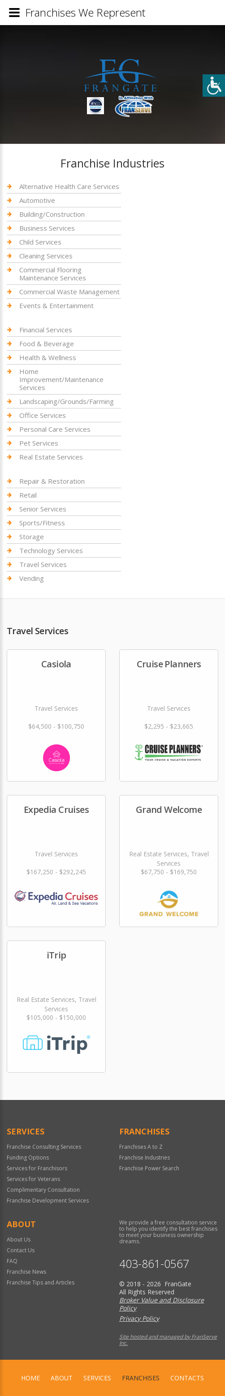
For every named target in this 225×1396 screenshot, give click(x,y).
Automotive (37, 200)
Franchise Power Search (149, 1168)
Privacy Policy (139, 1318)
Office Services (42, 415)
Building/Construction (52, 214)
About (62, 1378)
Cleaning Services (46, 255)
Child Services (40, 241)
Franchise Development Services (48, 1200)
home (30, 1378)
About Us (18, 1239)
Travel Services (43, 564)
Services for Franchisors (37, 1168)
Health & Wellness (47, 357)
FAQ (12, 1261)
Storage (31, 536)
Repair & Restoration (52, 481)
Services (97, 1378)
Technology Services (51, 550)
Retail (28, 494)
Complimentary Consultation (43, 1190)
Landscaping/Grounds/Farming (66, 401)
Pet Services (38, 442)
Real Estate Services (51, 456)
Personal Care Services (55, 429)
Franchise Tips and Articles (40, 1282)
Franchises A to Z (141, 1147)
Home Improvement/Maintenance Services (61, 379)
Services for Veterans (33, 1179)
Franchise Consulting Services (44, 1147)
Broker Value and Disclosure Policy (161, 1304)
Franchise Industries (144, 1157)
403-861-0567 (154, 1263)
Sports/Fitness (42, 522)
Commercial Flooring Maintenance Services (52, 273)
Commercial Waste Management (69, 291)
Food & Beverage (46, 343)
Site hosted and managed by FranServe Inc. (168, 1340)
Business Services (47, 227)
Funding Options (28, 1157)
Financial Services (45, 330)
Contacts (187, 1378)
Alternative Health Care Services (69, 186)
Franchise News (26, 1272)
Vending (31, 578)
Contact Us (21, 1250)
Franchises (141, 1378)
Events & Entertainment (56, 305)
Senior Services (42, 508)
